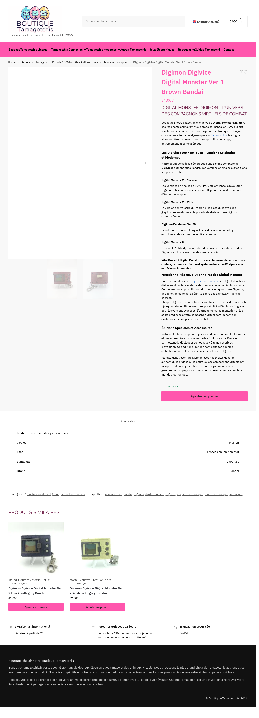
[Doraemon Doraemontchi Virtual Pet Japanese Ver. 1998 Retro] (241, 82)
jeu (179, 504)
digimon (139, 504)
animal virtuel (113, 504)
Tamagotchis (219, 145)
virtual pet (236, 504)
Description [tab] (128, 431)
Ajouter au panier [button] (36, 617)
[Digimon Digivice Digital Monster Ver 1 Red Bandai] (246, 82)
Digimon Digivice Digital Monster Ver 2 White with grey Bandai (96, 600)
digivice (171, 504)
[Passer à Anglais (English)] (206, 22)
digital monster (154, 504)
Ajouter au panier (204, 405)
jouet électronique (216, 504)
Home (12, 72)
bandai (128, 504)
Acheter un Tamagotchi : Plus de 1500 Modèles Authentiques (59, 72)
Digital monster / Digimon (43, 504)
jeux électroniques (206, 291)
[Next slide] (145, 173)
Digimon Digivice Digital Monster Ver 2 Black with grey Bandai (35, 600)
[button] (237, 21)
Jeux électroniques (115, 72)
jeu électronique (192, 504)
